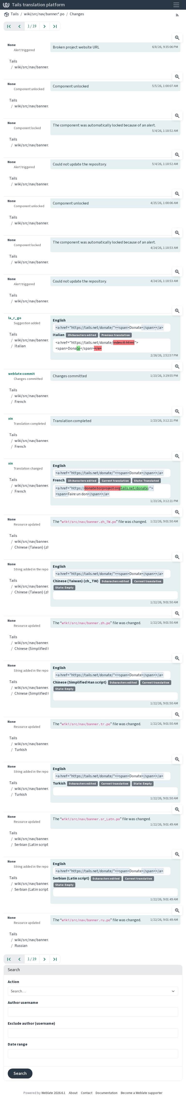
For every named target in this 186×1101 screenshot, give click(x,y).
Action (13, 981)
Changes (77, 13)
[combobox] (90, 991)
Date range (17, 1044)
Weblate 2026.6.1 (53, 1093)
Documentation (106, 1093)
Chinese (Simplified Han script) (40, 648)
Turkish (21, 749)
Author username (23, 1002)
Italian (20, 345)
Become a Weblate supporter (142, 1093)
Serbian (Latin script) (32, 844)
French (20, 401)
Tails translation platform (34, 4)
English (59, 320)
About (73, 1093)
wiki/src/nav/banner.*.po (44, 13)
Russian (21, 945)
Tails (15, 13)
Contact (86, 1093)
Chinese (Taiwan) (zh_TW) (36, 547)
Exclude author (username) (31, 1023)
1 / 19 (32, 26)
